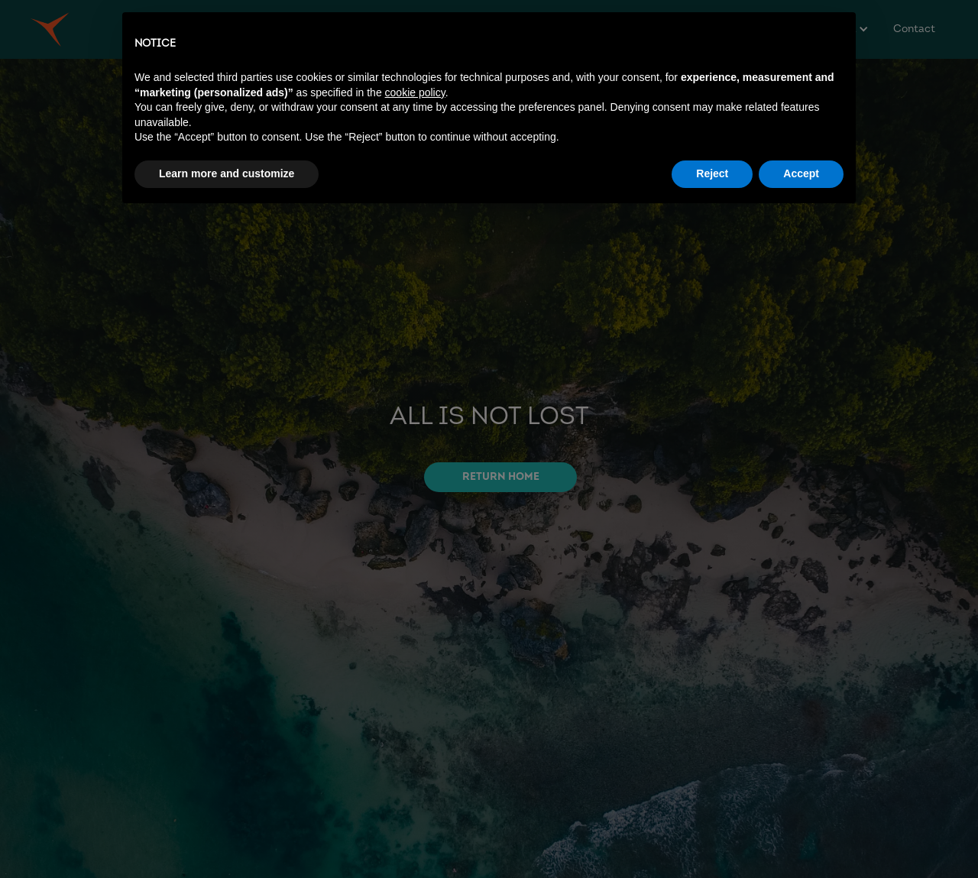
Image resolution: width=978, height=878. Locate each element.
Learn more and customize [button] (226, 173)
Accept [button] (801, 173)
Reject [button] (712, 173)
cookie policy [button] (415, 92)
